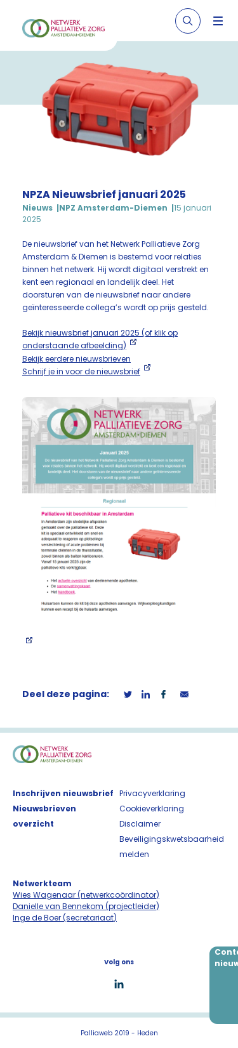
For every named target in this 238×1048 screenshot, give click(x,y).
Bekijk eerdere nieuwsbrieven (76, 358)
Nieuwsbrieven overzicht (44, 816)
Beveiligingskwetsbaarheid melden (171, 847)
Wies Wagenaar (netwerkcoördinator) (86, 894)
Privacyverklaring (152, 793)
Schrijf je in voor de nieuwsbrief (81, 371)
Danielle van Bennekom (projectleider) (86, 906)
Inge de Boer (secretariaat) (65, 917)
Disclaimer (140, 823)
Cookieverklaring (151, 808)
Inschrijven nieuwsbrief (63, 793)
